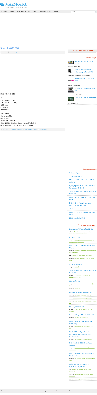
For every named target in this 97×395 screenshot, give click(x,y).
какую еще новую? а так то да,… (83, 295)
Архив (56, 11)
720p (4, 129)
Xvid (35, 129)
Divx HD (8, 129)
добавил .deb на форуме (81, 317)
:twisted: (77, 267)
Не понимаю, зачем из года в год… (82, 298)
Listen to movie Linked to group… (84, 339)
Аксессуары (42, 11)
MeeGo (12, 11)
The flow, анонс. (74, 209)
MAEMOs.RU (16, 4)
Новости (11, 52)
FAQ (50, 11)
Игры (34, 11)
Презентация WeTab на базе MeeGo (81, 229)
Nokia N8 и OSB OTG (9, 48)
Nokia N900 (20, 11)
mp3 (15, 129)
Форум (16, 52)
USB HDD (30, 129)
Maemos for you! (74, 281)
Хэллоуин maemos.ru (76, 176)
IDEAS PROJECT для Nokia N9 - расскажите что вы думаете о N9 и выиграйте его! (80, 334)
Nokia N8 (19, 129)
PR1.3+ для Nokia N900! (77, 218)
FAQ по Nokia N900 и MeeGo (82, 51)
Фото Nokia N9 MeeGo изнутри (85, 98)
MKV (12, 129)
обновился (77, 288)
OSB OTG (24, 129)
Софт (28, 11)
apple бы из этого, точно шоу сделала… (83, 255)
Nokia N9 (4, 11)
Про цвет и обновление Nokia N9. (80, 292)
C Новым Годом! (74, 173)
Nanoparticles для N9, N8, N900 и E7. (81, 315)
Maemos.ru (10, 391)
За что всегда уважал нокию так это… (82, 379)
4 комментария (43, 129)
